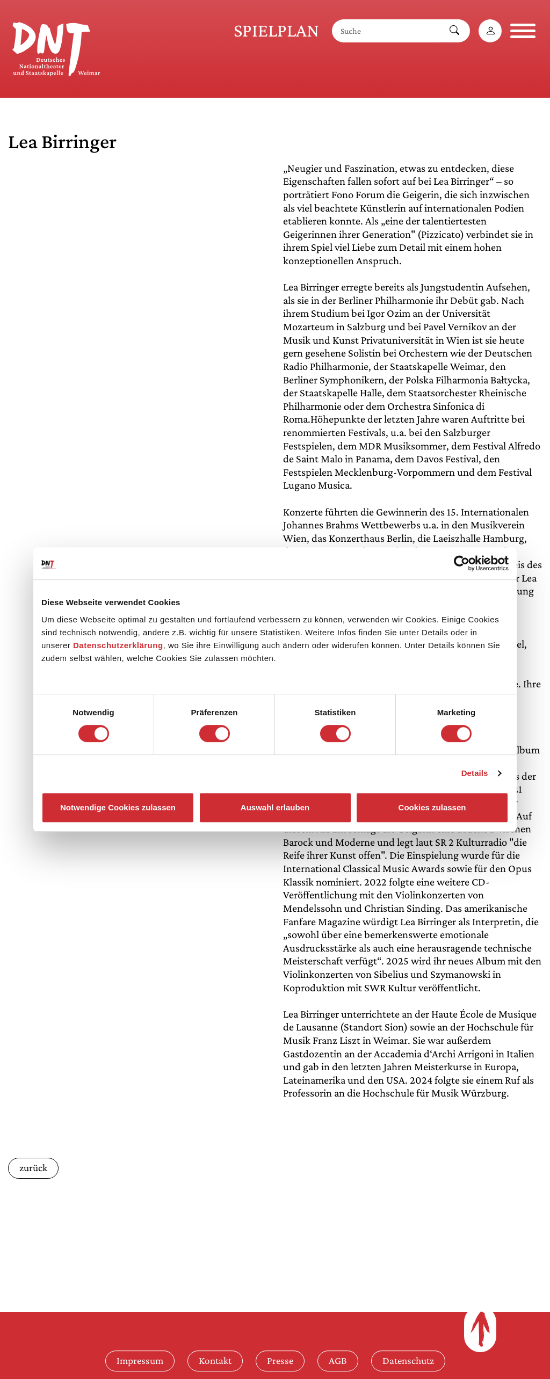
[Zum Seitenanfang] (480, 1329)
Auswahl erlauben (275, 807)
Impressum (140, 1360)
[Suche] (385, 30)
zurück (33, 1167)
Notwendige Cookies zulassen (118, 807)
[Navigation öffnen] (523, 30)
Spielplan (276, 30)
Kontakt (215, 1360)
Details (474, 773)
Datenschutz (408, 1360)
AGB (338, 1360)
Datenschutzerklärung (118, 645)
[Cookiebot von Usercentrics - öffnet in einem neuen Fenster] (462, 563)
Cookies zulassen (432, 807)
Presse (280, 1360)
